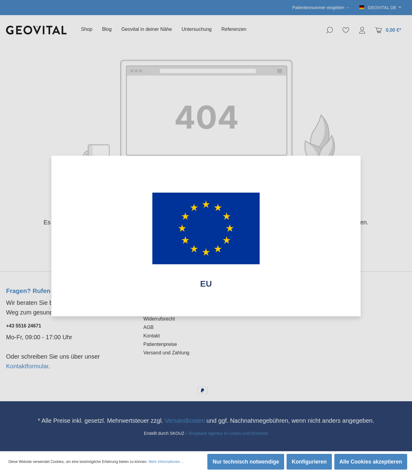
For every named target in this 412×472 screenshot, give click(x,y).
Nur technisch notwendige (245, 462)
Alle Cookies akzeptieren (370, 462)
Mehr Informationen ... (166, 462)
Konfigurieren (309, 462)
